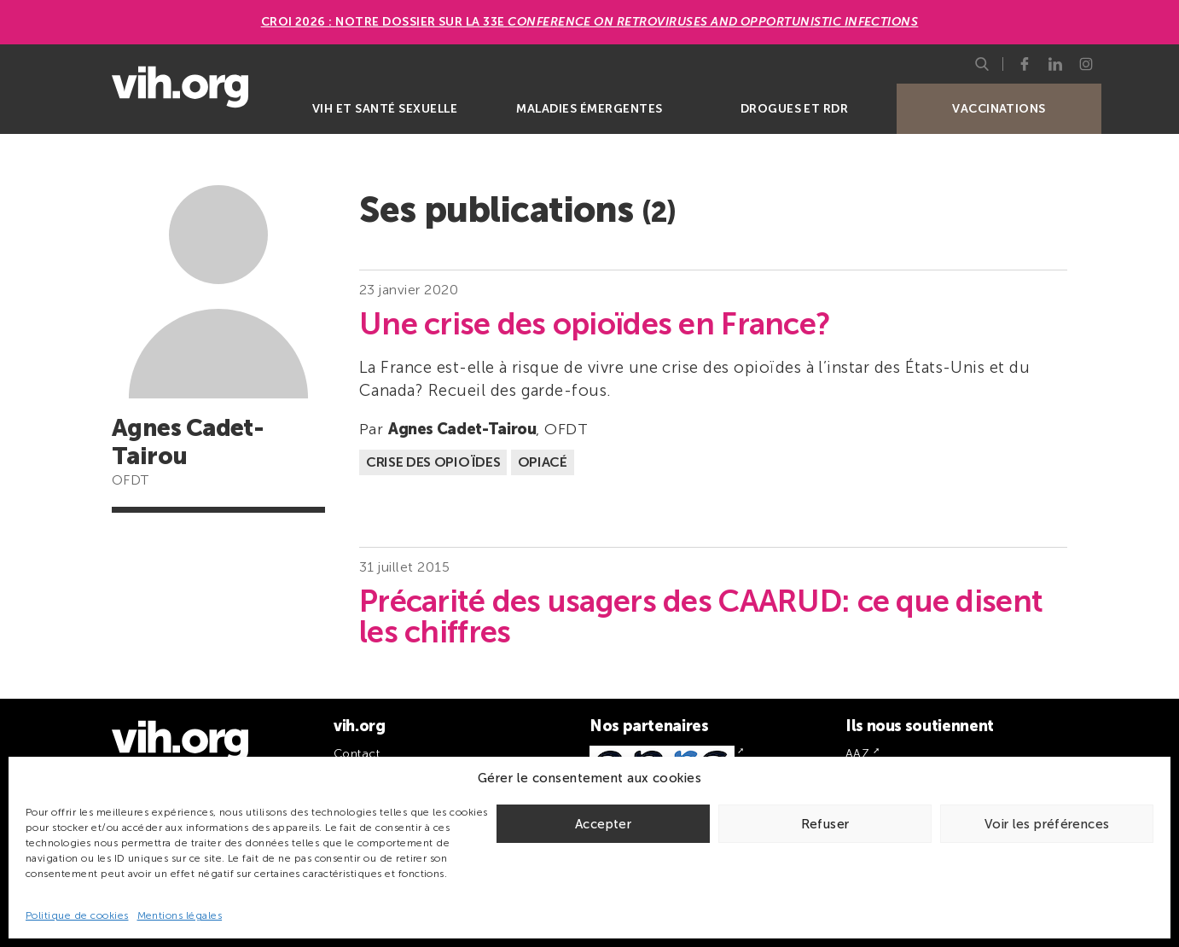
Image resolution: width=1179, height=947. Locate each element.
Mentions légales (180, 915)
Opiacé (542, 462)
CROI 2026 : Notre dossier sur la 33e (590, 22)
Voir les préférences (1047, 824)
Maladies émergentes (589, 109)
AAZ (857, 754)
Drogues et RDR (795, 109)
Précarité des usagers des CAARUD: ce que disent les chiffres (701, 617)
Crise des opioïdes (433, 462)
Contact (357, 754)
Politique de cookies (77, 915)
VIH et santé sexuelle (384, 109)
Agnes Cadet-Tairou (462, 429)
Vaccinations (999, 109)
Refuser (825, 824)
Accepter (603, 824)
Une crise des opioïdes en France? (594, 324)
